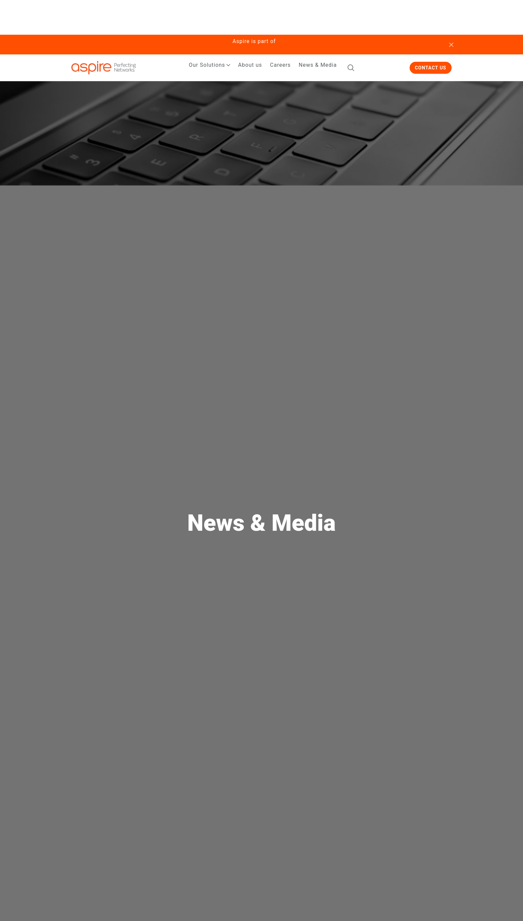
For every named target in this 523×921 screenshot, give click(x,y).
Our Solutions (207, 65)
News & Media (318, 65)
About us (250, 65)
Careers (280, 65)
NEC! (284, 41)
